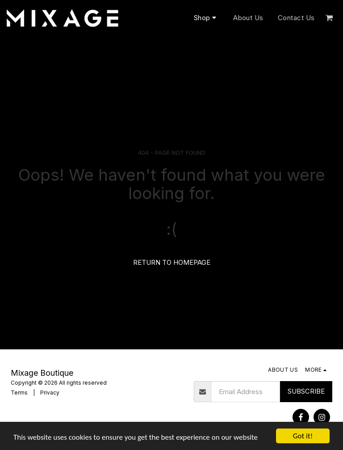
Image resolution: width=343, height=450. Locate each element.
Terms (19, 392)
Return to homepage (171, 262)
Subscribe (306, 391)
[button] (329, 17)
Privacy (49, 392)
